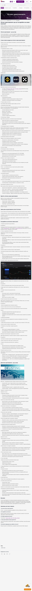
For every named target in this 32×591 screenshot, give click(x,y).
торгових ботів (6, 228)
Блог (2, 5)
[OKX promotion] (16, 536)
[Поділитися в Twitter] (2, 554)
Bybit (11, 88)
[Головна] (3, 1)
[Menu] (30, 2)
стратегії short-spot (18, 228)
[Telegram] (10, 1)
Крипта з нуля (3, 547)
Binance (9, 88)
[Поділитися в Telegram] (7, 554)
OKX (13, 88)
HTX (15, 88)
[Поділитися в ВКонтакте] (4, 554)
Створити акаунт (20, 1)
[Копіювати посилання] (9, 554)
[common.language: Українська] (14, 1)
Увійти (27, 1)
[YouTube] (12, 1)
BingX (20, 88)
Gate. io (17, 88)
